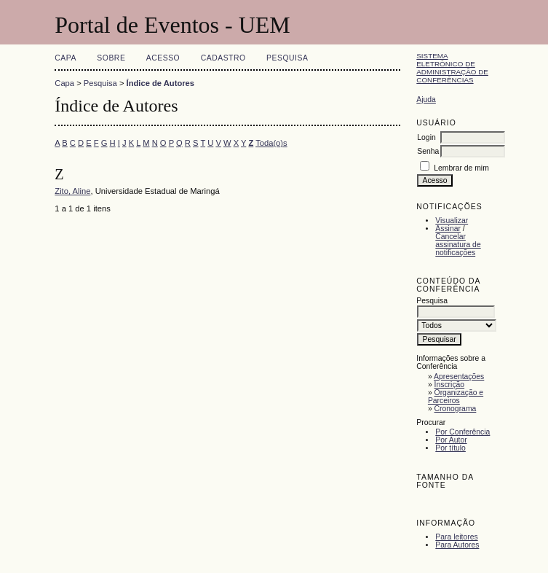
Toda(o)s (271, 143)
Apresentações (459, 377)
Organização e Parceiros (455, 397)
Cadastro (223, 58)
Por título (450, 448)
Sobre (111, 58)
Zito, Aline (72, 191)
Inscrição (449, 385)
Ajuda (426, 100)
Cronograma (455, 409)
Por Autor (450, 440)
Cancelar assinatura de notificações (457, 245)
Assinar (448, 229)
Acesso (163, 58)
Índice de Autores (160, 83)
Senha (428, 151)
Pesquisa (287, 58)
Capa (65, 58)
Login (426, 137)
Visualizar (451, 221)
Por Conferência (462, 432)
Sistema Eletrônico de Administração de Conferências (452, 68)
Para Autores (457, 545)
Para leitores (456, 537)
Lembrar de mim (461, 168)
